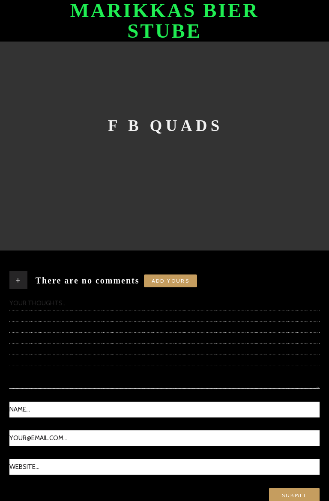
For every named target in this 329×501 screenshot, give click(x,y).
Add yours (171, 280)
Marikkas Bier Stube (164, 21)
